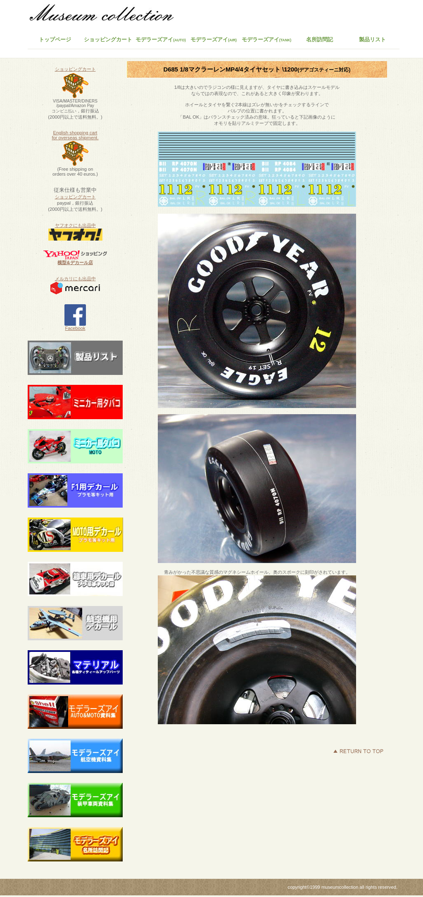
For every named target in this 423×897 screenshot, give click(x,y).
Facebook (75, 326)
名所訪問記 (319, 39)
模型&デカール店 (75, 262)
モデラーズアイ (267, 39)
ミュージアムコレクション (106, 14)
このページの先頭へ (358, 751)
